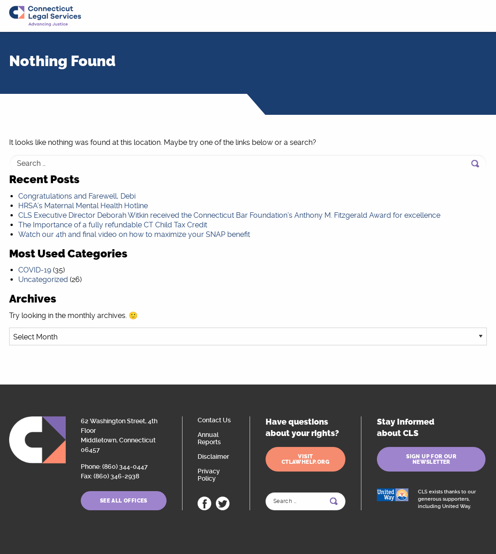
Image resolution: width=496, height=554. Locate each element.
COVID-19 (34, 270)
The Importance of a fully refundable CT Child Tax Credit (112, 225)
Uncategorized (43, 279)
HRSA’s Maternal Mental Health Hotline (83, 205)
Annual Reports (209, 438)
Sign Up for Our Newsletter (431, 459)
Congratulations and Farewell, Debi (77, 196)
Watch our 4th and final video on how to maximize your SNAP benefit (134, 234)
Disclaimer (213, 456)
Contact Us (214, 420)
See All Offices (123, 501)
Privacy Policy (209, 474)
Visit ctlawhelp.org (305, 459)
